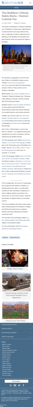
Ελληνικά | (6, 358)
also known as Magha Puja (19, 94)
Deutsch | (6, 354)
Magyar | (6, 365)
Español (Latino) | (8, 352)
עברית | (6, 359)
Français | (6, 356)
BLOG (16, 7)
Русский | (6, 373)
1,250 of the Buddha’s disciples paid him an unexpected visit (15, 118)
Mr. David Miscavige (19, 220)
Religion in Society (20, 23)
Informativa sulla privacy (12, 391)
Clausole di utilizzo (24, 391)
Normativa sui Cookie (6, 393)
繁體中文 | (6, 344)
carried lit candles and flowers (21, 105)
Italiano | (5, 361)
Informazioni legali (17, 393)
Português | (7, 371)
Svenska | (6, 375)
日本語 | (6, 363)
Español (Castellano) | (9, 350)
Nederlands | (6, 367)
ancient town (16, 123)
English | (6, 348)
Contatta (25, 393)
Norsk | (6, 369)
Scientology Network (15, 228)
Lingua (3, 342)
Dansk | (5, 346)
